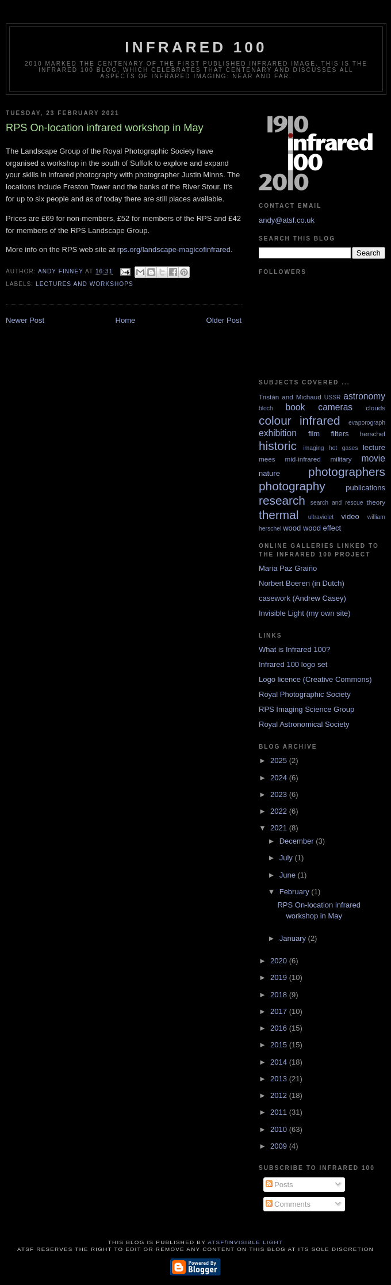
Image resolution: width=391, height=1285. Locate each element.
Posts (279, 1184)
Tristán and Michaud (290, 397)
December (297, 841)
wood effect (322, 528)
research (282, 500)
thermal (278, 514)
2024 (279, 777)
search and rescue (336, 502)
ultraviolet (321, 517)
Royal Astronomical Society (304, 724)
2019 (279, 977)
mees (267, 459)
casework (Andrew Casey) (302, 598)
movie (373, 458)
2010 (279, 1129)
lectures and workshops (84, 284)
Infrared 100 (196, 47)
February (295, 891)
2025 (279, 760)
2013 (279, 1078)
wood (292, 528)
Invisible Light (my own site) (305, 613)
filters (339, 433)
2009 (279, 1146)
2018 (279, 994)
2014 (279, 1062)
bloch (266, 408)
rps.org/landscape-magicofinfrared (174, 249)
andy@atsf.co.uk (287, 220)
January (293, 938)
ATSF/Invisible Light (245, 1242)
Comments (288, 1204)
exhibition (278, 433)
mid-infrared (302, 459)
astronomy (364, 396)
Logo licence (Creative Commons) (315, 679)
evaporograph (366, 423)
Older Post (223, 320)
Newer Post (25, 320)
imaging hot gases (330, 448)
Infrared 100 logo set (293, 664)
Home (126, 320)
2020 (279, 960)
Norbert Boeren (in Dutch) (301, 583)
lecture (374, 447)
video (350, 516)
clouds (375, 407)
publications (365, 487)
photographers (346, 471)
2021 (279, 827)
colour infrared (299, 420)
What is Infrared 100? (294, 649)
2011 (279, 1112)
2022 (279, 811)
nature (269, 473)
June (288, 875)
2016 (279, 1028)
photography (292, 486)
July (287, 857)
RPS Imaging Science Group (306, 709)
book (295, 407)
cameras (335, 407)
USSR (332, 397)
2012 (279, 1095)
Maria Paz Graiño (288, 568)
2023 (279, 794)
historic (278, 445)
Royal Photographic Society (305, 694)
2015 (279, 1044)
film (314, 433)
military (341, 459)
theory (376, 502)
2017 (279, 1011)
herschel (372, 433)
